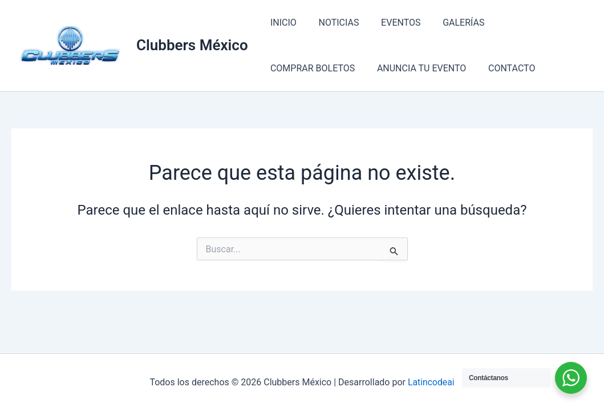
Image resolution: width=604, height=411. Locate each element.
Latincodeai (431, 382)
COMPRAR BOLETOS (531, 22)
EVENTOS (391, 22)
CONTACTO (399, 68)
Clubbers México (192, 45)
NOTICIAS (333, 22)
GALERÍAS (450, 22)
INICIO (282, 22)
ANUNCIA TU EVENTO (313, 68)
